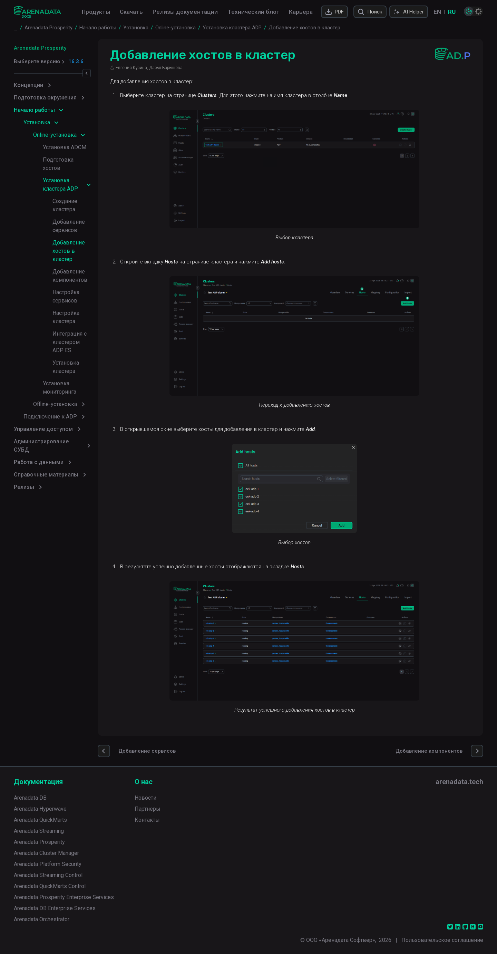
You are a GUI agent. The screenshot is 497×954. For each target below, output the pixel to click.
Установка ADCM (64, 147)
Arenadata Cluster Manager (46, 853)
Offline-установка (55, 321)
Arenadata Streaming (39, 831)
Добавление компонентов (69, 234)
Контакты (147, 820)
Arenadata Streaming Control (48, 875)
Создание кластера (76, 184)
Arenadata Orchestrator (41, 919)
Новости (145, 797)
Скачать (131, 11)
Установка (36, 122)
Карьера (301, 11)
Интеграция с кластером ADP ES (83, 279)
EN (437, 11)
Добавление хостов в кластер (80, 213)
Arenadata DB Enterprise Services (55, 908)
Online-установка (55, 135)
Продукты (96, 11)
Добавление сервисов (81, 197)
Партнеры (147, 809)
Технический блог (253, 11)
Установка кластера (77, 296)
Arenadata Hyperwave (40, 809)
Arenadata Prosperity (40, 48)
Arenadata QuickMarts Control (50, 886)
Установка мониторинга (73, 309)
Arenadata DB (30, 797)
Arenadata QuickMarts (40, 820)
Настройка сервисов (79, 251)
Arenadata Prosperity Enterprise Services (64, 897)
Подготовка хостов (67, 159)
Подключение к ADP (50, 333)
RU (452, 11)
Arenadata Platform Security (47, 864)
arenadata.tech (459, 782)
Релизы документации (185, 11)
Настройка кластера (78, 263)
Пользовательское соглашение (442, 940)
